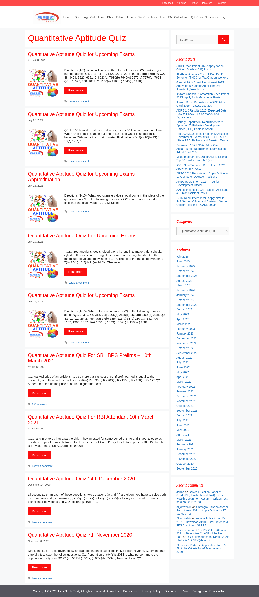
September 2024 (186, 275)
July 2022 (182, 362)
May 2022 (182, 372)
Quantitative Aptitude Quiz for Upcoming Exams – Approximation (83, 176)
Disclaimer (172, 591)
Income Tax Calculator (142, 17)
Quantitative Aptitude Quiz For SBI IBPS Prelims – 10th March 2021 (90, 358)
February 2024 (185, 290)
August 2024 (184, 280)
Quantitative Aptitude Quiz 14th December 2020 (81, 478)
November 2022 (186, 343)
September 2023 (186, 304)
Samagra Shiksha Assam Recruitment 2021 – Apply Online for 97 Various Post (202, 510)
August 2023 (184, 309)
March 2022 (183, 381)
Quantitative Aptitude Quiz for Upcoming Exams (81, 54)
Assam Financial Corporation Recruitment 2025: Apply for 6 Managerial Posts (202, 95)
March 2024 (183, 285)
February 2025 (185, 266)
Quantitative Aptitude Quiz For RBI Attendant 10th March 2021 (91, 419)
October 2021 (185, 405)
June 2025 (183, 261)
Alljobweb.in (184, 507)
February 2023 (185, 328)
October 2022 (185, 348)
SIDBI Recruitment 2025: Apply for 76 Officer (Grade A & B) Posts (200, 67)
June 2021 (183, 425)
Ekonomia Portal (186, 545)
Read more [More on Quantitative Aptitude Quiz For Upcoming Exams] (75, 271)
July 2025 (182, 256)
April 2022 (182, 377)
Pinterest (207, 3)
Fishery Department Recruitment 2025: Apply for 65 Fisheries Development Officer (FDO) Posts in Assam (200, 125)
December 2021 (186, 396)
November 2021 (186, 401)
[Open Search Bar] (223, 17)
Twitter (193, 3)
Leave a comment (78, 101)
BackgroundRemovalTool (209, 591)
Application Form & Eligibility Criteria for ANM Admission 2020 (201, 549)
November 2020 (186, 458)
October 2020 (185, 463)
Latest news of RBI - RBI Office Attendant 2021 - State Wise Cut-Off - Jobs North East (202, 534)
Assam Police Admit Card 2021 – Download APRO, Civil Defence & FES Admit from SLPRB (202, 522)
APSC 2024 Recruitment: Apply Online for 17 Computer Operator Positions (202, 175)
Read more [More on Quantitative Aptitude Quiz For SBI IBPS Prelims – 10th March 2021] (39, 393)
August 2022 (184, 357)
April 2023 (182, 319)
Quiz (77, 17)
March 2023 (183, 324)
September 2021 (186, 410)
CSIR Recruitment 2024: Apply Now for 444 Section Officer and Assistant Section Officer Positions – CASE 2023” (202, 201)
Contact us (130, 591)
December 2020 (186, 454)
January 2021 (185, 449)
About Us (112, 591)
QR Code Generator (204, 17)
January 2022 (185, 391)
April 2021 (182, 434)
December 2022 (186, 338)
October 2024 (185, 271)
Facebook (167, 3)
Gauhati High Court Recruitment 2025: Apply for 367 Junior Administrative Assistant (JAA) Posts (200, 86)
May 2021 (182, 429)
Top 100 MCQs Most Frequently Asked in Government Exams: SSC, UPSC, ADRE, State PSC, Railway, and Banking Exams (202, 137)
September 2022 (186, 353)
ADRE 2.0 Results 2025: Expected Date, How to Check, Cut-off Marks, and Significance (201, 114)
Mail (185, 591)
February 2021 (185, 444)
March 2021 (183, 439)
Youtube (181, 3)
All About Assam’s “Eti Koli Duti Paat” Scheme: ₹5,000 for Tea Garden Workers (202, 76)
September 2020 (186, 468)
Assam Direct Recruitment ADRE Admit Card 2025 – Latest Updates (201, 104)
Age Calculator (94, 17)
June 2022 (183, 367)
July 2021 (182, 420)
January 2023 (185, 333)
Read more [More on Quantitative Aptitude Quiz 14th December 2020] (39, 511)
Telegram (221, 3)
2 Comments (39, 404)
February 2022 (185, 386)
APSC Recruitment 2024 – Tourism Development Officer (198, 183)
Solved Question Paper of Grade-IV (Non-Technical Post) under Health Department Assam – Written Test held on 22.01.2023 (201, 497)
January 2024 (185, 295)
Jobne (180, 492)
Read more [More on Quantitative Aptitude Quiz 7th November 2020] (39, 567)
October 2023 (185, 300)
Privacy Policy (151, 591)
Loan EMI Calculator (174, 17)
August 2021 (184, 415)
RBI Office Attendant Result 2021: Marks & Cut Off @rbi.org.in (202, 538)
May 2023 (182, 314)
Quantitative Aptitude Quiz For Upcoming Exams (82, 235)
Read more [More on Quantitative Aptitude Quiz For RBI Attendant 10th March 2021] (39, 455)
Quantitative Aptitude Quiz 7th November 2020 (80, 535)
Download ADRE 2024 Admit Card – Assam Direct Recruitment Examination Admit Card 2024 (201, 149)
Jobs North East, (68, 591)
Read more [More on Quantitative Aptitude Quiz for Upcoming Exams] (75, 90)
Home (67, 17)
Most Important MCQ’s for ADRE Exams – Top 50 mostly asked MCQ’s (202, 158)
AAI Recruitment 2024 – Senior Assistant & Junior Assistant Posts (202, 191)
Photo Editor (115, 17)
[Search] (223, 39)
